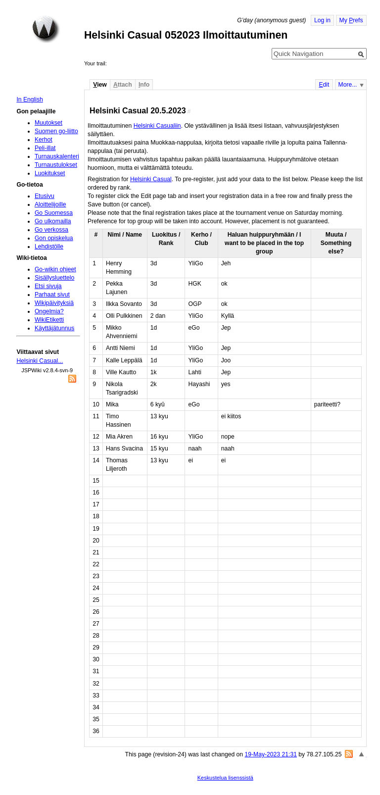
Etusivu (44, 196)
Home (46, 29)
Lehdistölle (49, 246)
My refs (351, 20)
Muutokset (48, 122)
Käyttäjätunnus (54, 328)
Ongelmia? (49, 311)
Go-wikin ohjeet (55, 269)
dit (324, 84)
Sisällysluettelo (54, 277)
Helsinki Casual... (39, 360)
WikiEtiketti (49, 319)
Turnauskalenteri (57, 156)
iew (99, 84)
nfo (144, 84)
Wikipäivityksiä (54, 302)
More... (347, 84)
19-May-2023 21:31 (270, 754)
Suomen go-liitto (56, 131)
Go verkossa (51, 229)
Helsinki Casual (151, 179)
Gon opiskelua (54, 238)
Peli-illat (45, 148)
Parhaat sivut (52, 294)
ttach (122, 84)
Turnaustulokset (56, 164)
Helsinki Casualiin (157, 125)
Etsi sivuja (48, 286)
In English (29, 99)
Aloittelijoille (50, 204)
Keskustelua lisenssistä (225, 778)
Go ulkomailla (53, 221)
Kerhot (43, 139)
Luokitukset (50, 173)
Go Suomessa (54, 212)
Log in (322, 20)
